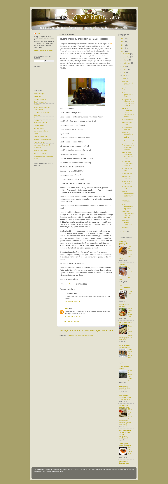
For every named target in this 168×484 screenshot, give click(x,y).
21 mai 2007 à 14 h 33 (72, 316)
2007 (123, 51)
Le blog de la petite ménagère (125, 445)
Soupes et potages (40, 150)
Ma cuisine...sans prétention (125, 323)
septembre (127, 63)
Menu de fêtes (39, 128)
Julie (66, 308)
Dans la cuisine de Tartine (124, 306)
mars (125, 231)
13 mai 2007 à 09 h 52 (72, 301)
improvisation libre (127, 169)
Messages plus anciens (101, 330)
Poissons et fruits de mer (42, 139)
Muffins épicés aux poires (127, 177)
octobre (125, 60)
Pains (36, 134)
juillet (125, 69)
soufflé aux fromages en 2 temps (127, 163)
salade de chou (127, 173)
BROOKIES (130, 292)
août (124, 66)
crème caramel (127, 119)
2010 (123, 42)
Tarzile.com (123, 386)
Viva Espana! (123, 438)
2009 (123, 45)
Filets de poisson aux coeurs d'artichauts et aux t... (128, 112)
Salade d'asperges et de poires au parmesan (128, 194)
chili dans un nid (128, 141)
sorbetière (37, 148)
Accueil (85, 330)
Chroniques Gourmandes (124, 406)
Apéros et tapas (39, 93)
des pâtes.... (126, 227)
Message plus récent (70, 330)
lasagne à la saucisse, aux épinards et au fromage (128, 102)
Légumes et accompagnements (40, 121)
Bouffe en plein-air (40, 102)
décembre (126, 54)
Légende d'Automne (123, 265)
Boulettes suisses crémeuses (127, 222)
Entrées (36, 118)
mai (124, 75)
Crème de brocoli (124, 399)
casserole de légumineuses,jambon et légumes (128, 214)
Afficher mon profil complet (43, 51)
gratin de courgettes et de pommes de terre (127, 135)
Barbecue (37, 96)
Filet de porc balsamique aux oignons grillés (127, 155)
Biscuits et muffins (40, 99)
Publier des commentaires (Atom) (81, 335)
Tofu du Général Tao (130, 450)
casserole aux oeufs (127, 187)
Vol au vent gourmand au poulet (127, 95)
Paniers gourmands (40, 136)
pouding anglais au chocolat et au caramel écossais (128, 147)
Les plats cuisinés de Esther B (123, 243)
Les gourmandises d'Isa (124, 287)
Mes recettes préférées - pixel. (125, 396)
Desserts (37, 115)
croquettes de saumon (127, 128)
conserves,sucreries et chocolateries (42, 108)
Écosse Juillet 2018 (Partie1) (130, 375)
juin (124, 72)
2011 (123, 39)
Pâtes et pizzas (39, 142)
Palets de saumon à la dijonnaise (127, 206)
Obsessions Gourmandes (124, 462)
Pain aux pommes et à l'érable (127, 83)
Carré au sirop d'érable (127, 182)
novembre (126, 57)
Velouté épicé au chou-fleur (124, 389)
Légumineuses (39, 125)
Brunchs (37, 105)
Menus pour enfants (41, 131)
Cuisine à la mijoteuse (41, 112)
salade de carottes (126, 201)
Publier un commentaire (71, 321)
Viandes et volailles (40, 153)
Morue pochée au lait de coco (130, 312)
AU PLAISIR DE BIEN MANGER (125, 346)
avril (124, 78)
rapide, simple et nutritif (42, 145)
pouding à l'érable (125, 89)
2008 (123, 48)
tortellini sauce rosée (127, 123)
